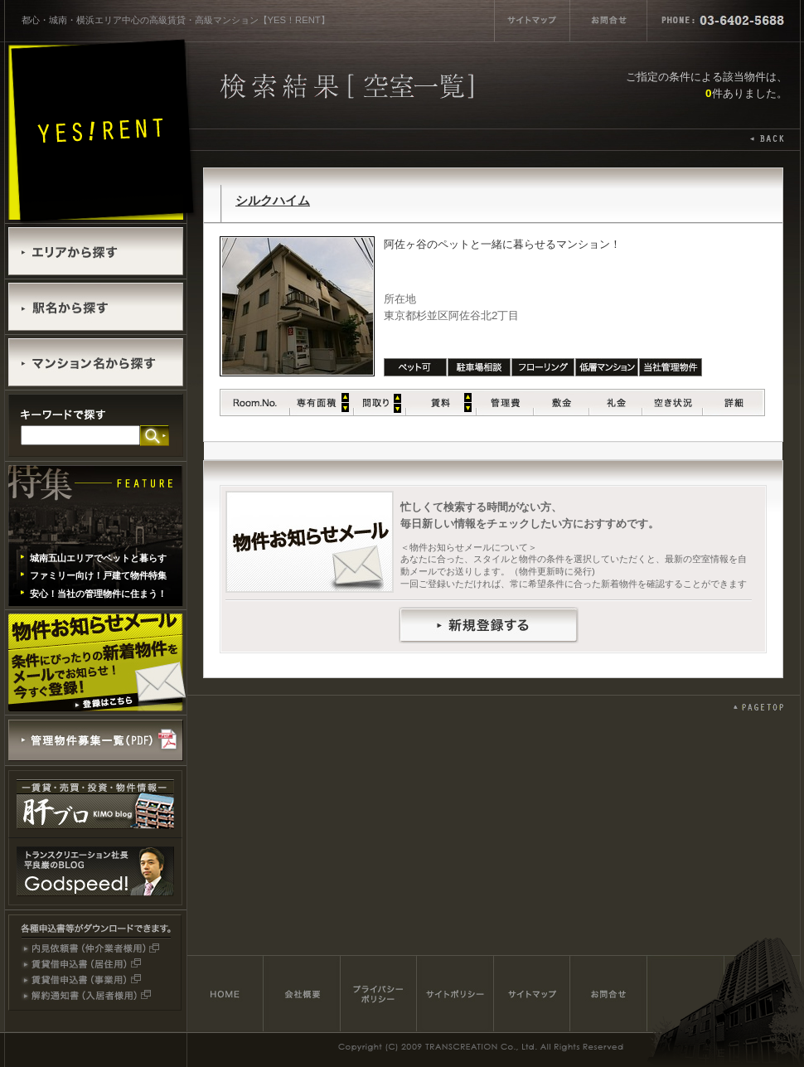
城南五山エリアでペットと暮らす (98, 558)
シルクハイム (272, 200)
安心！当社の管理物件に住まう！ (98, 594)
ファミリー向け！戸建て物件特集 (98, 575)
